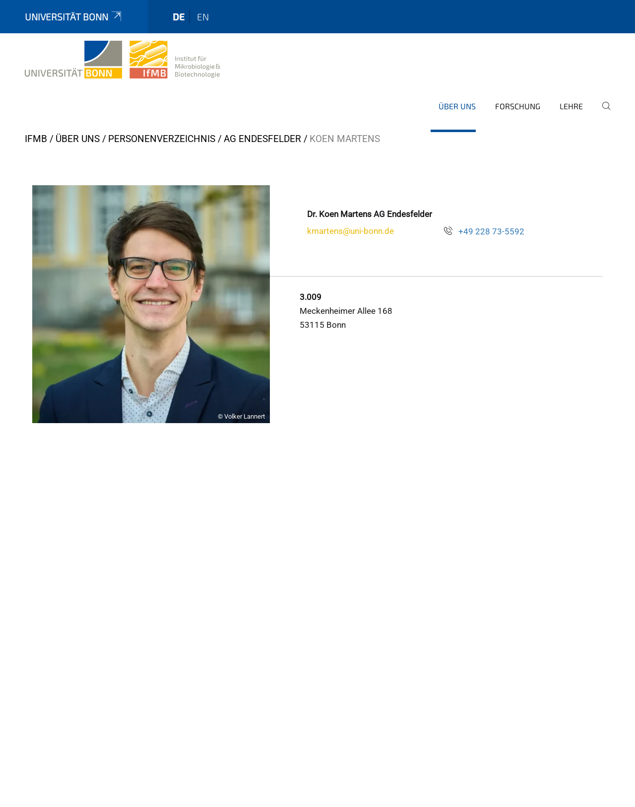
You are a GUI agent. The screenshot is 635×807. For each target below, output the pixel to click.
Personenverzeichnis (161, 139)
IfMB (36, 139)
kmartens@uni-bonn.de (350, 231)
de (179, 16)
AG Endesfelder (262, 139)
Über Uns (457, 106)
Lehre (571, 106)
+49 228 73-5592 (491, 231)
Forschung (517, 106)
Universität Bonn (74, 16)
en (203, 16)
